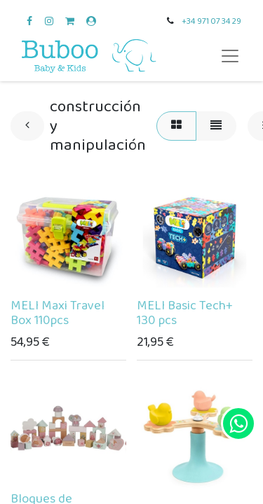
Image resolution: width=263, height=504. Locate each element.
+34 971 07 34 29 (211, 21)
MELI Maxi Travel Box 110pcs (57, 313)
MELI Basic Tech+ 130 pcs (185, 313)
